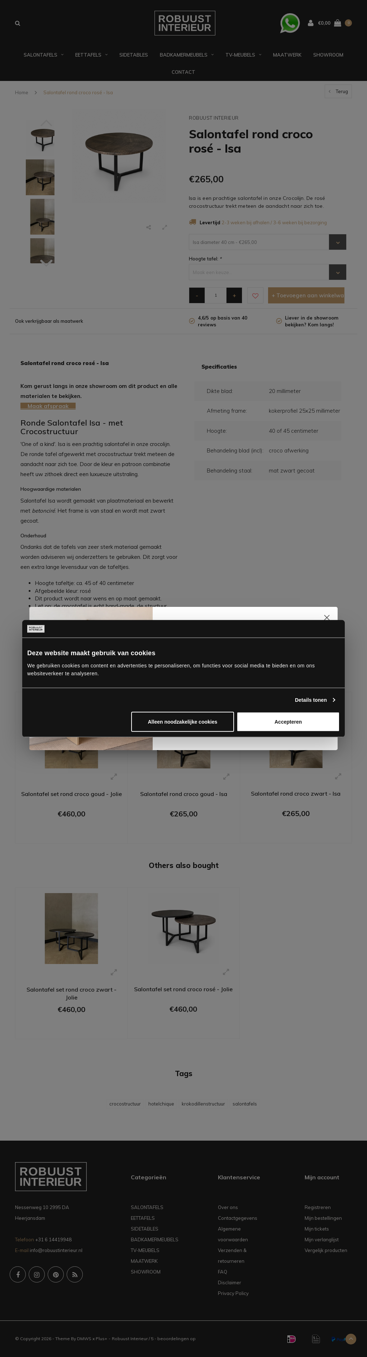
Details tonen (311, 700)
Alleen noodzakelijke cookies (183, 721)
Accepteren (288, 721)
